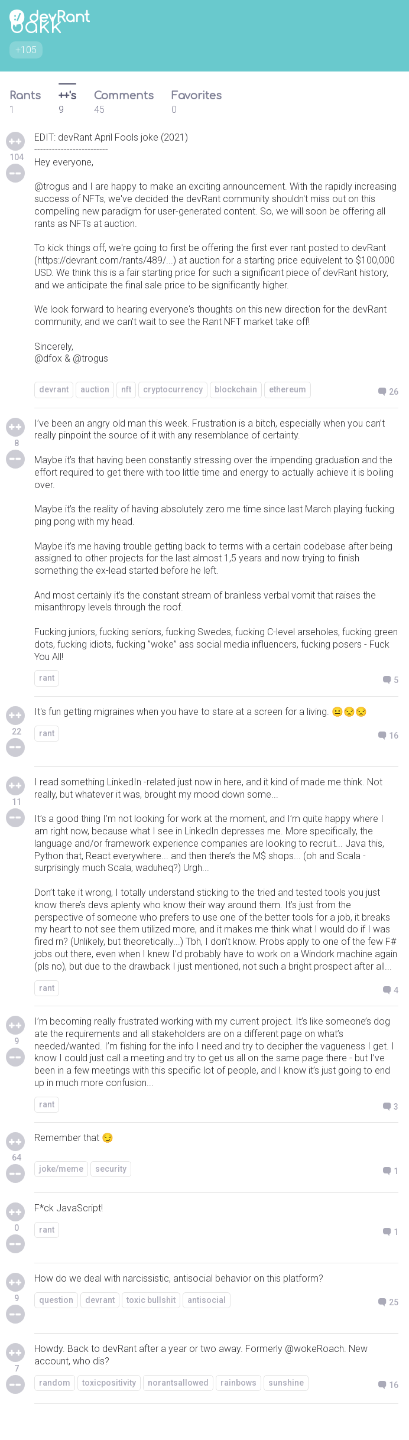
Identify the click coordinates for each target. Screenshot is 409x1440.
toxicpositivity (109, 1382)
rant (46, 677)
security (110, 1169)
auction (94, 389)
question (56, 1300)
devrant (54, 389)
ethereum (287, 389)
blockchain (236, 389)
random (54, 1382)
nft (126, 389)
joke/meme (61, 1169)
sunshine (286, 1382)
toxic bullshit (151, 1300)
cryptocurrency (173, 389)
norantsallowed (178, 1382)
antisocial (206, 1300)
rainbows (238, 1382)
